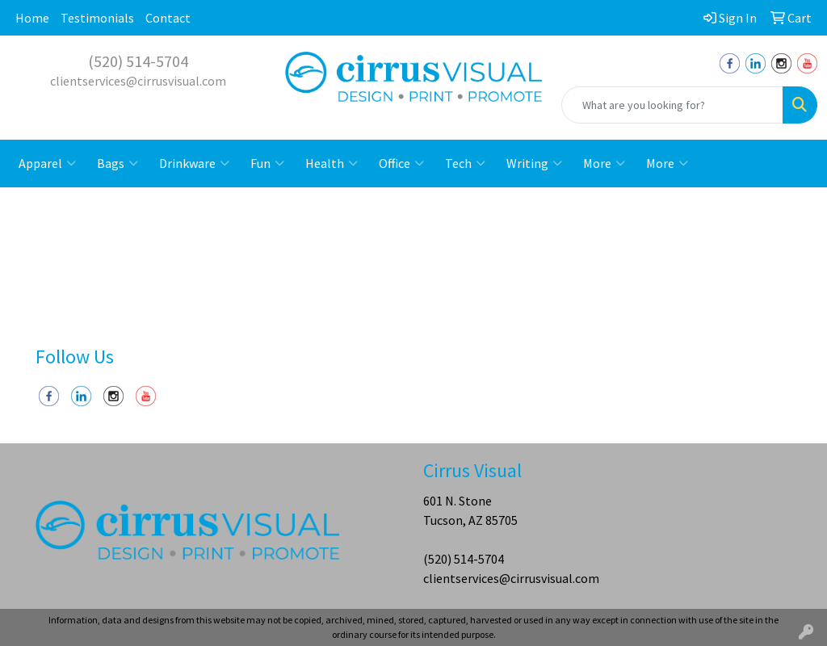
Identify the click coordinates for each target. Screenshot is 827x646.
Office (401, 163)
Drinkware (194, 163)
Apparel (47, 163)
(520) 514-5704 (138, 61)
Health (331, 163)
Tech (465, 163)
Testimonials (97, 18)
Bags (117, 163)
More (604, 163)
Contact (168, 18)
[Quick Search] (672, 105)
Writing (534, 163)
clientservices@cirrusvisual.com (138, 81)
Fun (267, 163)
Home (32, 18)
